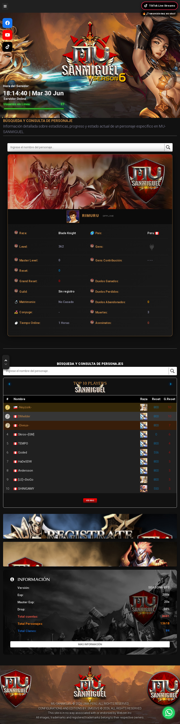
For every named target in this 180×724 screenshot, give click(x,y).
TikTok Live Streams (159, 5)
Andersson (25, 470)
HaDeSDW (25, 461)
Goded (22, 452)
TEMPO (23, 443)
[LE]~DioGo (25, 479)
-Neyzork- (25, 407)
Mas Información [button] (90, 644)
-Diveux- (23, 425)
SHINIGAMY (26, 488)
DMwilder (24, 416)
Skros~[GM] (26, 434)
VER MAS (90, 501)
